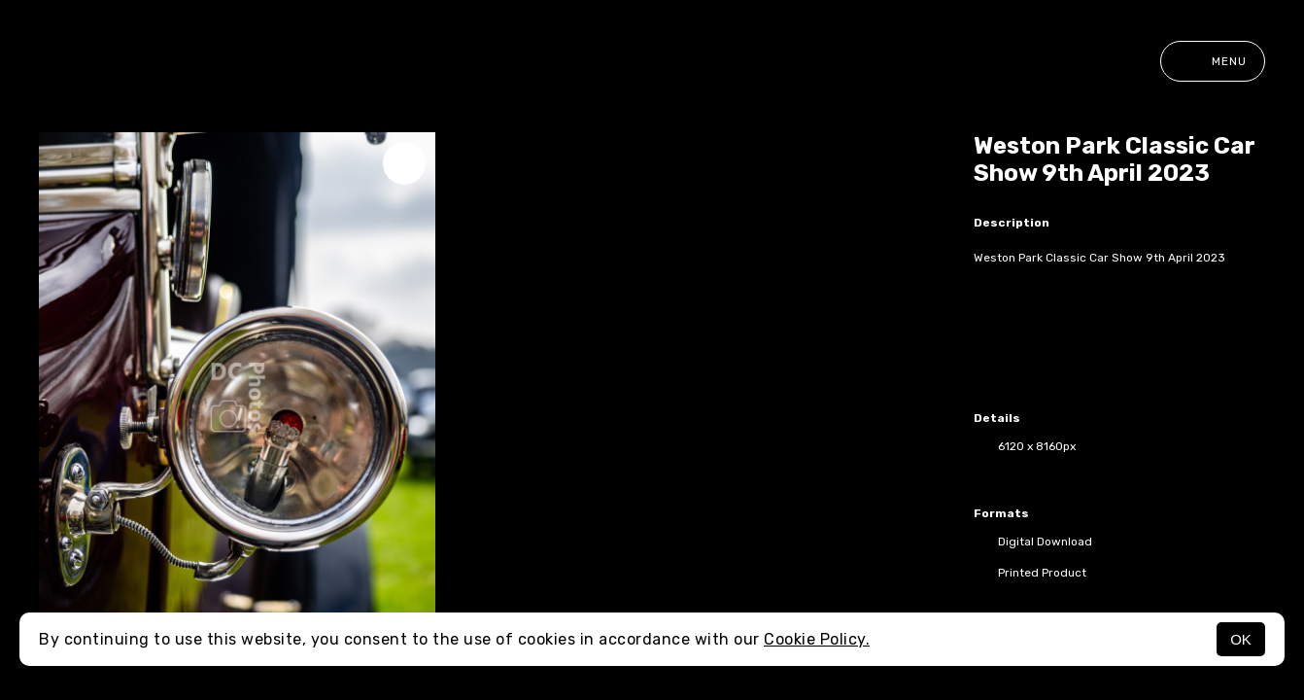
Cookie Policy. (817, 639)
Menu (1213, 61)
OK (1241, 639)
